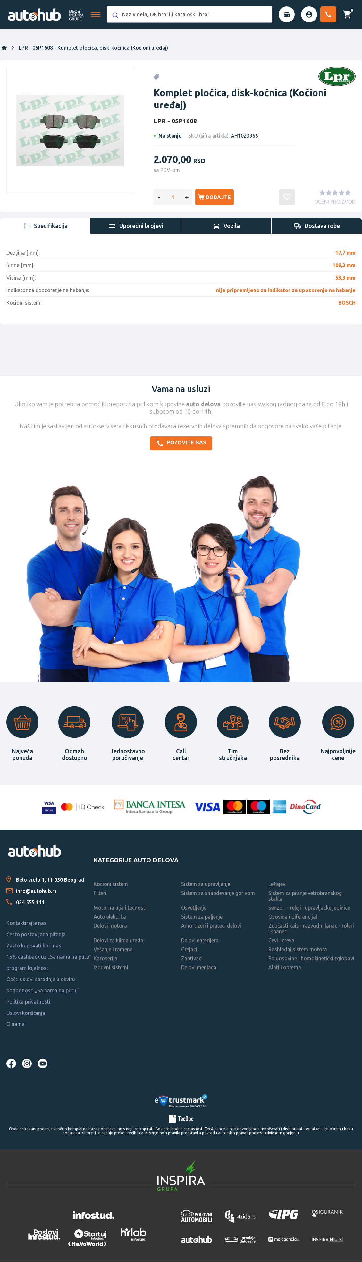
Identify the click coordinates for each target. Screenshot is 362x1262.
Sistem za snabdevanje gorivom (218, 893)
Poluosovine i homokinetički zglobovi (311, 959)
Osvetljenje (193, 908)
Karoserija (105, 959)
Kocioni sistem (111, 884)
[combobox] (189, 14)
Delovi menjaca (198, 968)
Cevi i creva (281, 941)
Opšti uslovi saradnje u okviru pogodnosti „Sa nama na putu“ (42, 985)
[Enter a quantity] (173, 197)
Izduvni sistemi (111, 968)
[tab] (45, 226)
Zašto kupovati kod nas (33, 946)
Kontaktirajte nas (26, 923)
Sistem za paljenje (202, 917)
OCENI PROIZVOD (335, 202)
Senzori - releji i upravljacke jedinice (309, 908)
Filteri (100, 893)
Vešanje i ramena (113, 950)
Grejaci (189, 950)
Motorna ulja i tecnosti (120, 908)
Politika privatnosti (28, 1002)
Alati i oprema (284, 968)
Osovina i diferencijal (292, 917)
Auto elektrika (110, 917)
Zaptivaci (192, 959)
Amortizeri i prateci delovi (211, 926)
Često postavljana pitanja (36, 935)
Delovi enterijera (200, 941)
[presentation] (45, 226)
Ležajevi (277, 884)
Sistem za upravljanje (205, 884)
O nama (15, 1024)
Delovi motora (110, 926)
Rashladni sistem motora (297, 950)
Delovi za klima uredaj (119, 941)
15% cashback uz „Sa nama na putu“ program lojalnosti (48, 962)
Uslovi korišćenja (25, 1013)
